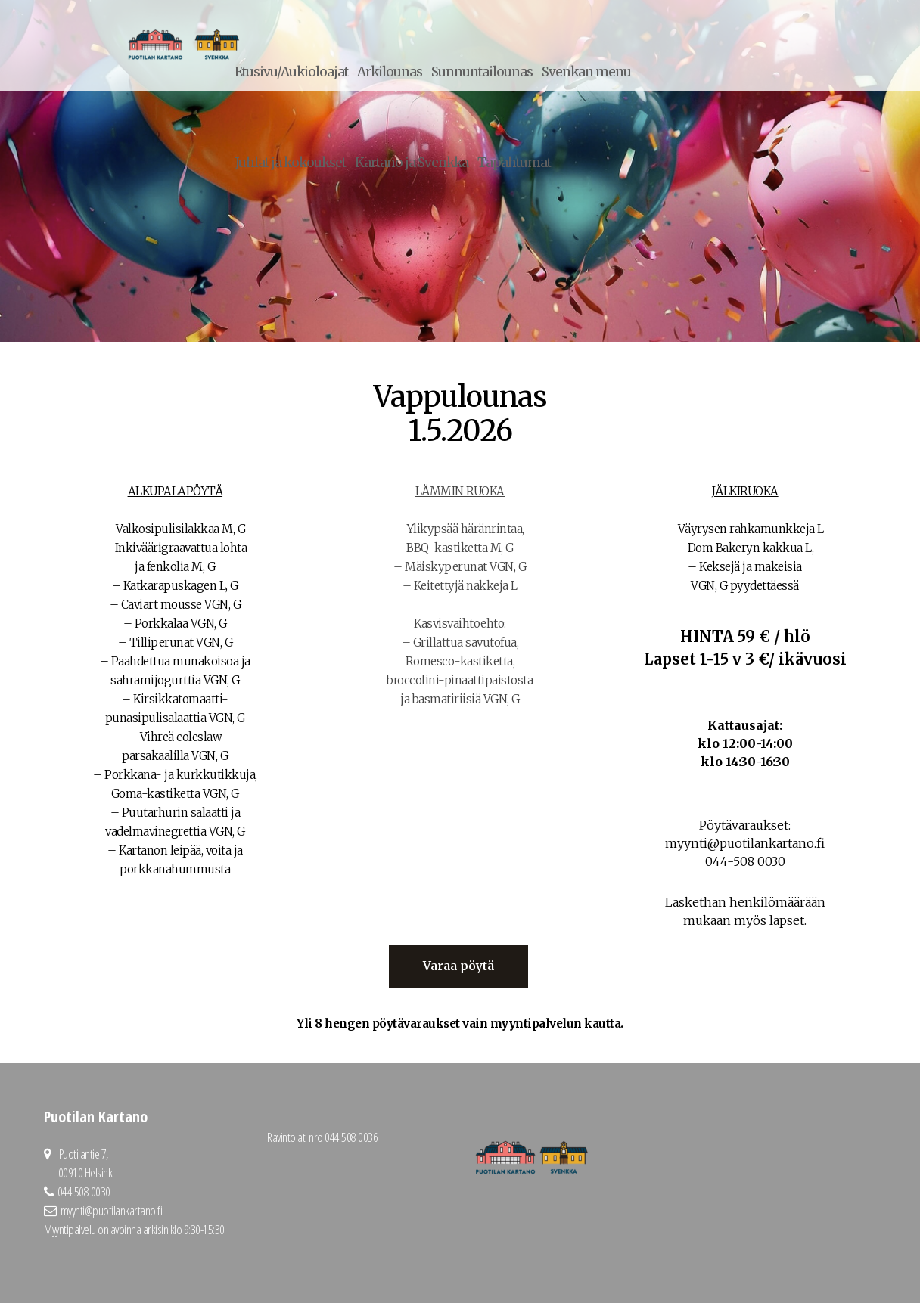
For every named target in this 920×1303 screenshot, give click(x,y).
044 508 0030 (84, 1191)
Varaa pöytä (458, 965)
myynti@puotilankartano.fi (112, 1210)
